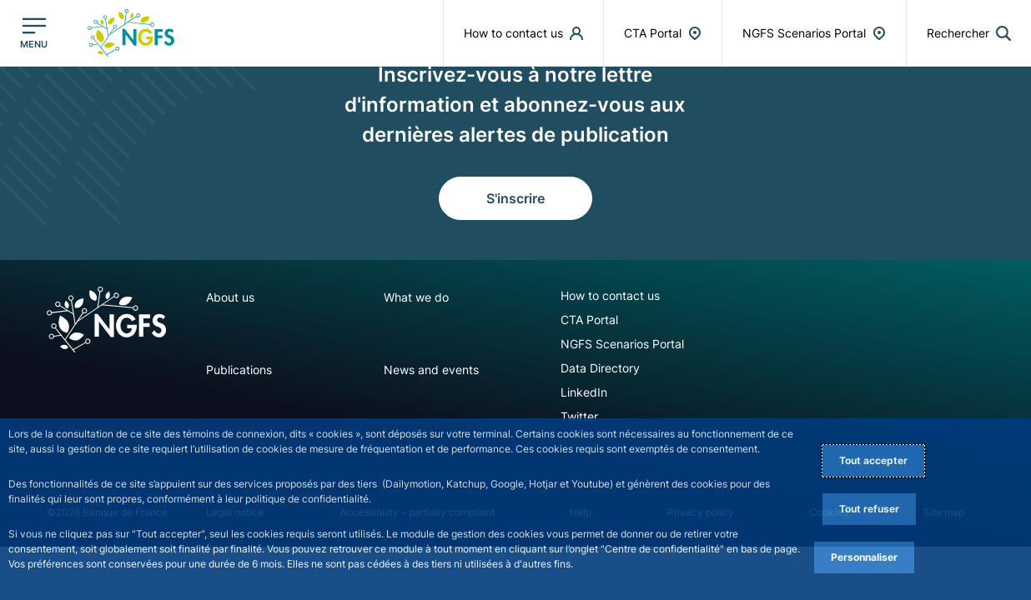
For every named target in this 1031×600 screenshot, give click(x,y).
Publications (239, 369)
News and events (431, 369)
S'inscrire (515, 198)
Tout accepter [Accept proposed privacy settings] (873, 460)
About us (230, 297)
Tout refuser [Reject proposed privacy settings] (869, 508)
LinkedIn (584, 392)
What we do (416, 297)
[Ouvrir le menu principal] (34, 33)
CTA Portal (589, 319)
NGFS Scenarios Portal (622, 344)
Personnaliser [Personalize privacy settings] (864, 557)
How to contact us (610, 295)
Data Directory (600, 368)
